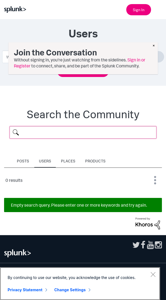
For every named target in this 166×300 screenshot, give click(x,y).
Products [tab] (95, 161)
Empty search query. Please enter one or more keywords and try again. (79, 205)
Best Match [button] (155, 180)
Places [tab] (68, 161)
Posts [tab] (23, 161)
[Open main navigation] (158, 9)
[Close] (153, 274)
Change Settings (70, 290)
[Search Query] (83, 132)
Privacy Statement (25, 290)
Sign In (139, 9)
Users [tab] (45, 161)
